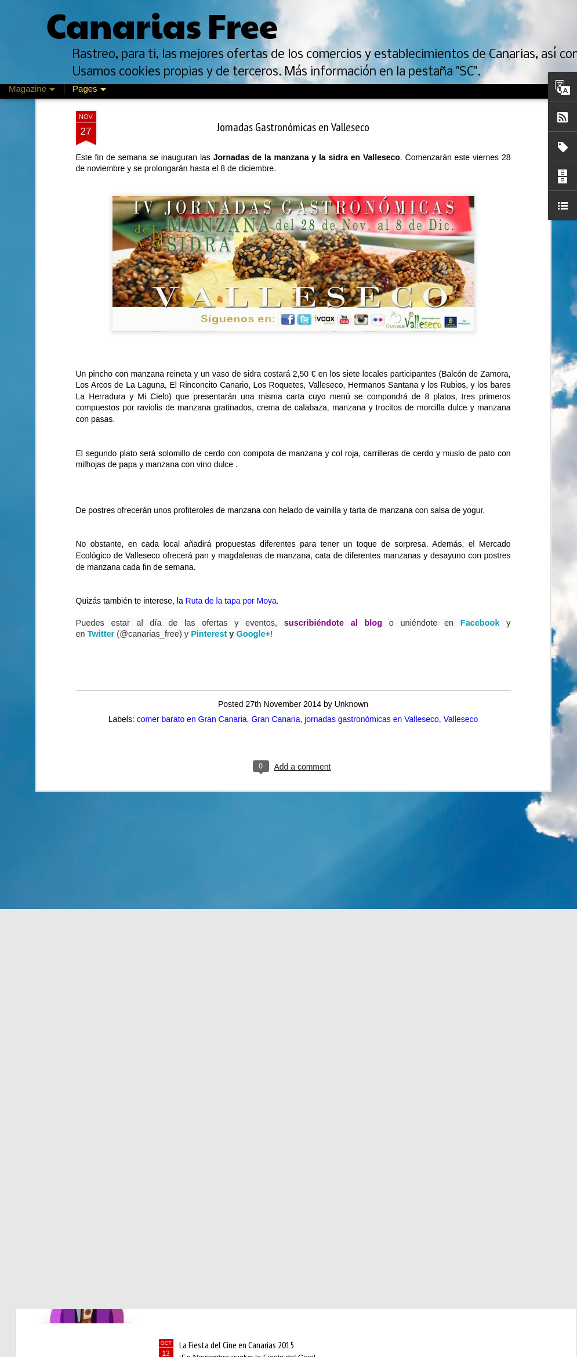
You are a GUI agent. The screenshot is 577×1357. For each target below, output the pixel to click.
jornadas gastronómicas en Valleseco (371, 500)
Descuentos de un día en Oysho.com (239, 818)
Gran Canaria (275, 500)
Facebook (480, 404)
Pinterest (208, 415)
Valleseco (461, 500)
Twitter (101, 415)
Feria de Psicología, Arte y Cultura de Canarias (254, 1081)
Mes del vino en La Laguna (222, 1213)
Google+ (253, 415)
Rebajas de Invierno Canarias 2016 (234, 949)
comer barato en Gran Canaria (192, 500)
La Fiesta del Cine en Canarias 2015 (236, 1345)
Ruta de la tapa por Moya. (232, 382)
